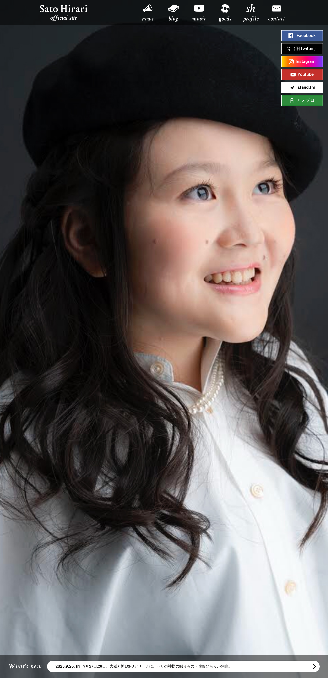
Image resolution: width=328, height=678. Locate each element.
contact (276, 19)
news (147, 19)
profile (251, 19)
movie (199, 19)
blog (173, 19)
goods (225, 19)
